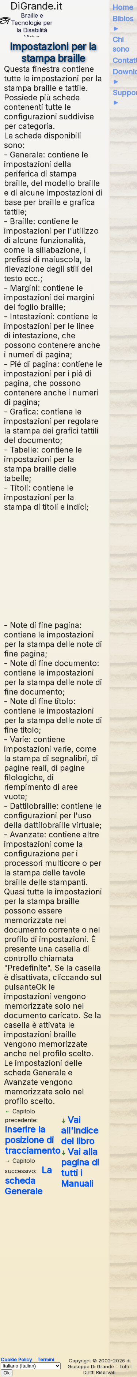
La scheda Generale (28, 1180)
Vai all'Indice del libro (79, 1130)
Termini (45, 1359)
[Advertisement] (53, 565)
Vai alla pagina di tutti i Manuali (80, 1167)
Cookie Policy (16, 1359)
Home (123, 7)
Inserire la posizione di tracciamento (32, 1140)
